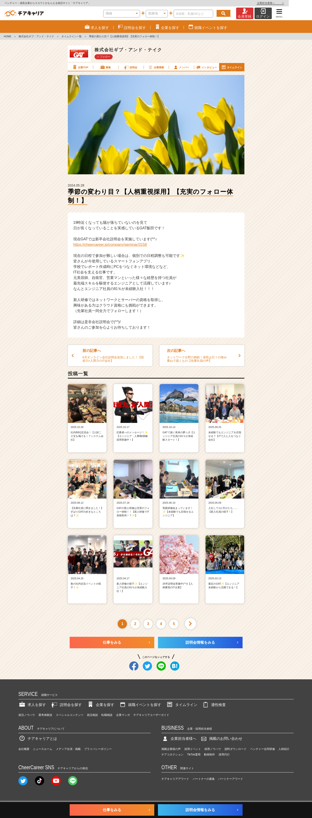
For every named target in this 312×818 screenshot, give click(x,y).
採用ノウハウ (212, 749)
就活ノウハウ (26, 715)
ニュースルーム (42, 749)
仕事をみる (112, 642)
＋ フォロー (103, 56)
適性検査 (214, 704)
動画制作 (209, 754)
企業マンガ (123, 715)
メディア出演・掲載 (68, 749)
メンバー (181, 67)
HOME (7, 36)
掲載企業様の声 (171, 749)
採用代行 (224, 754)
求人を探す (32, 704)
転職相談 (106, 715)
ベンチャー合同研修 (262, 749)
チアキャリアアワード (175, 779)
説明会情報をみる (200, 642)
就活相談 (92, 715)
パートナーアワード (230, 779)
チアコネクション (172, 754)
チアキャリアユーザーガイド (151, 715)
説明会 (130, 67)
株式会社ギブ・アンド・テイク (36, 36)
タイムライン (231, 67)
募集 (105, 67)
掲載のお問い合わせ (221, 738)
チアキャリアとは (37, 738)
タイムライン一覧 (71, 36)
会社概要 (23, 749)
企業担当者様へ (293, 3)
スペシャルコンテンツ (69, 715)
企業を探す (100, 704)
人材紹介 (283, 749)
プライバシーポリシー (98, 749)
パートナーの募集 (204, 779)
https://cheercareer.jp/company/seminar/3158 (110, 245)
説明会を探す (66, 704)
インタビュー (206, 67)
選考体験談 (45, 715)
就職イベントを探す (140, 704)
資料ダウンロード (235, 749)
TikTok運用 (193, 754)
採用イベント (192, 749)
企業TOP (80, 67)
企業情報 (156, 67)
